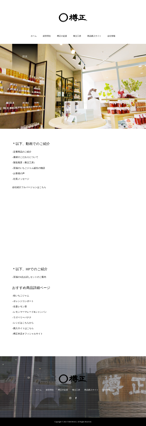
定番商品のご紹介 (22, 152)
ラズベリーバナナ (22, 317)
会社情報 (111, 36)
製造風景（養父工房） (24, 162)
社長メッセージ (21, 179)
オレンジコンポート (23, 301)
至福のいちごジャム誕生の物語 (29, 168)
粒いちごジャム (21, 295)
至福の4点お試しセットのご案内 (29, 277)
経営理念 (47, 36)
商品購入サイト (94, 36)
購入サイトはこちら (23, 328)
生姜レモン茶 (20, 306)
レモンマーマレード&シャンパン (30, 312)
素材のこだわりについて (25, 157)
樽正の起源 (62, 36)
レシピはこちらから (23, 323)
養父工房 (77, 36)
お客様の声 (19, 173)
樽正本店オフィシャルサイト (28, 333)
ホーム (34, 36)
